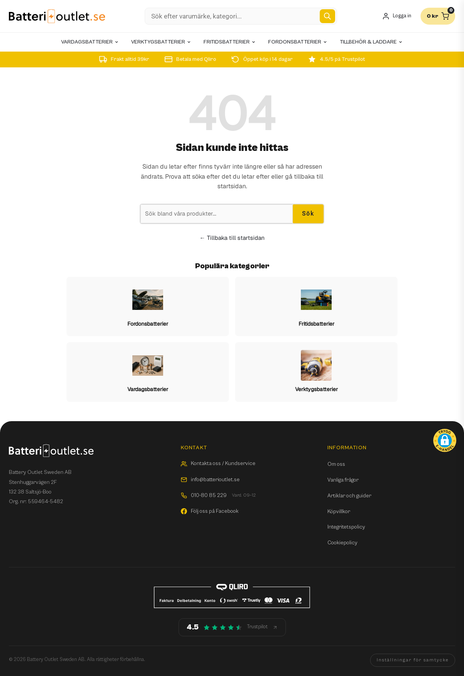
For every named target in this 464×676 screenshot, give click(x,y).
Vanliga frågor (343, 480)
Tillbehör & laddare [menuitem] (371, 42)
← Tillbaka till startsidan (232, 237)
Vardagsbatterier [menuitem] (90, 42)
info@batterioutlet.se (210, 480)
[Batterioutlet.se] (57, 16)
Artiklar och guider (349, 496)
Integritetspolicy (346, 527)
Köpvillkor (338, 512)
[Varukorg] (438, 16)
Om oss (336, 464)
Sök (308, 213)
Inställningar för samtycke (413, 660)
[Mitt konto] (397, 16)
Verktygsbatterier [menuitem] (161, 42)
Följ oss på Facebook (210, 511)
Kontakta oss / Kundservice (218, 463)
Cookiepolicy (342, 543)
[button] (444, 440)
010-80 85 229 (218, 495)
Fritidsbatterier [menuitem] (230, 42)
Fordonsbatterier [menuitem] (297, 42)
